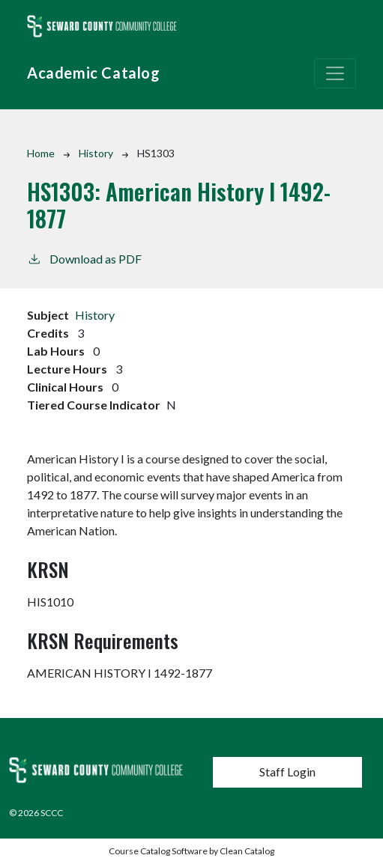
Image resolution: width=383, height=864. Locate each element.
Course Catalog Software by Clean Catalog (191, 851)
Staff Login (287, 771)
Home (41, 153)
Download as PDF (84, 258)
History (96, 153)
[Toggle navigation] (335, 73)
